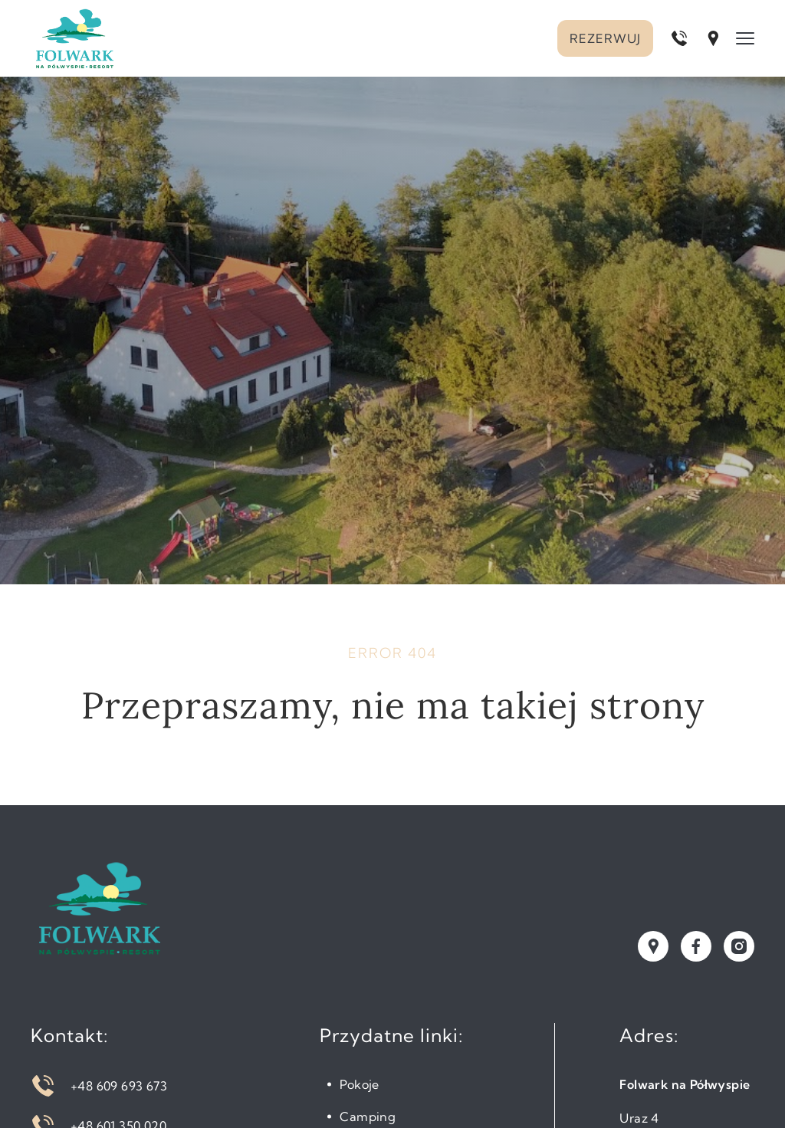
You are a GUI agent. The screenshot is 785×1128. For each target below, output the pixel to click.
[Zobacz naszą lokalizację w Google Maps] (653, 946)
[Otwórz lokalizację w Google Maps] (713, 38)
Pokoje (359, 1084)
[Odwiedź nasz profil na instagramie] (739, 946)
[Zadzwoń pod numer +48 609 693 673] (679, 38)
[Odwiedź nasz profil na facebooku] (696, 946)
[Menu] (745, 38)
